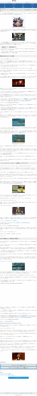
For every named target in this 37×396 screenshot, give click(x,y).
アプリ (4, 5)
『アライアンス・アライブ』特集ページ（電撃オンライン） (9, 375)
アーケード (32, 5)
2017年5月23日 (16, 102)
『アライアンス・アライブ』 (18, 13)
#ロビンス (12, 222)
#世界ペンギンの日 (21, 222)
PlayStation (14, 4)
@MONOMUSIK (24, 315)
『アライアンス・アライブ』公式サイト (6, 373)
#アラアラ (19, 100)
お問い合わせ (26, 393)
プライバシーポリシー (15, 393)
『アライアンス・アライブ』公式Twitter (6, 374)
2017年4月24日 (16, 225)
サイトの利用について (7, 393)
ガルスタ (23, 5)
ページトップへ (18, 377)
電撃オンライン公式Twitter (27, 2)
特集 (4, 7)
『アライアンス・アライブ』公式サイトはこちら (18, 365)
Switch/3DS (32, 4)
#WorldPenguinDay (27, 222)
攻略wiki (14, 7)
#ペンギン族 (16, 222)
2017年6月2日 (19, 323)
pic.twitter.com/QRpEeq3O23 (26, 317)
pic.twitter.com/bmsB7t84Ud (25, 100)
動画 (32, 7)
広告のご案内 (22, 393)
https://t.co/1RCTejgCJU (9, 321)
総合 (4, 4)
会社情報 (30, 393)
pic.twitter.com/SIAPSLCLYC (4, 223)
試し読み (23, 7)
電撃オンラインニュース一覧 (9, 2)
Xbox (23, 4)
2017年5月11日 (16, 319)
